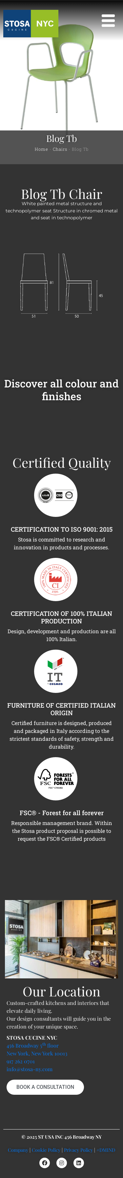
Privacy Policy (78, 1150)
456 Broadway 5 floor (33, 1045)
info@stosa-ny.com (29, 1069)
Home (41, 149)
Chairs (60, 149)
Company (18, 1150)
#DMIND (105, 1150)
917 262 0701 (21, 1061)
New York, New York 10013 (37, 1053)
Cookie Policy (46, 1150)
